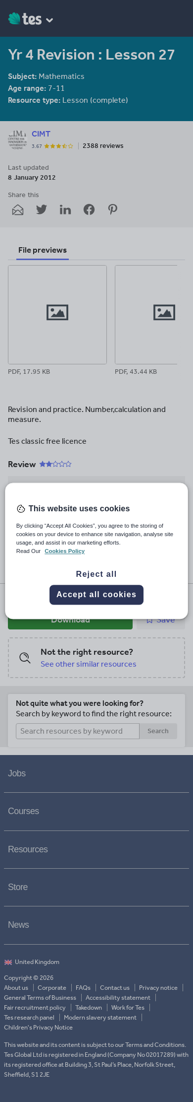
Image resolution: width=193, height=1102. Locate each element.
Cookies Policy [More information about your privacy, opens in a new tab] (65, 551)
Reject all (96, 574)
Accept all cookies (96, 595)
